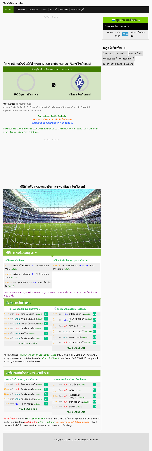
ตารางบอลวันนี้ (110, 59)
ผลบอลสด (64, 10)
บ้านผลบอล (20, 10)
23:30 (125, 34)
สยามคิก (8, 10)
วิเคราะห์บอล (33, 10)
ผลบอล (44, 10)
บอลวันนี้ (53, 10)
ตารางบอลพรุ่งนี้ (77, 10)
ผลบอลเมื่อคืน (135, 53)
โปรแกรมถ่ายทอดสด (112, 64)
